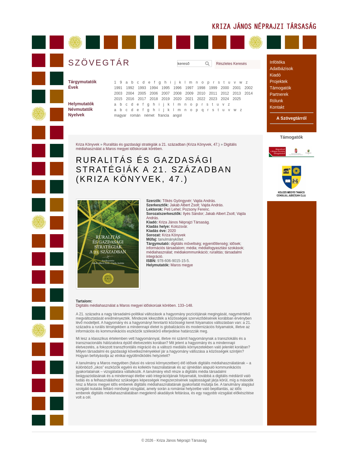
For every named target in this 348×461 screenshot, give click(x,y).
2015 (118, 99)
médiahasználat (159, 252)
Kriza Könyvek (88, 144)
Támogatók (280, 87)
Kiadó (275, 75)
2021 (189, 99)
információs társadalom (165, 248)
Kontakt (277, 107)
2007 (165, 93)
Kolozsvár (179, 226)
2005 (142, 93)
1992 (130, 88)
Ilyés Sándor (193, 214)
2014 (248, 93)
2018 (154, 99)
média (191, 248)
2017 (142, 99)
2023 (213, 99)
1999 (213, 88)
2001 (237, 88)
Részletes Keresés (231, 64)
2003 (118, 93)
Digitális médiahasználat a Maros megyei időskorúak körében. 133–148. (134, 305)
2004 (130, 93)
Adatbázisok (281, 68)
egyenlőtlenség (215, 244)
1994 (154, 88)
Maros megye (182, 265)
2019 (165, 99)
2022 (201, 99)
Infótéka (277, 62)
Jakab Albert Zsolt (184, 205)
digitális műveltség (186, 244)
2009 (189, 93)
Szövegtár (99, 62)
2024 (225, 99)
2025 (237, 99)
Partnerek (279, 94)
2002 (248, 88)
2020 (177, 99)
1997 (189, 88)
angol (177, 115)
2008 (177, 93)
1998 (201, 88)
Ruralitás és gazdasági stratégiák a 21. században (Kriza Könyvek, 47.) (162, 144)
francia (163, 115)
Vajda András (204, 201)
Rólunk (276, 100)
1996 (177, 88)
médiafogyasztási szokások (221, 248)
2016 (130, 99)
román (135, 115)
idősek (235, 244)
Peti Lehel (172, 209)
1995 (165, 88)
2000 (225, 88)
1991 (118, 88)
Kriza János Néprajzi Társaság (184, 222)
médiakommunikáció (190, 252)
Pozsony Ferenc (196, 209)
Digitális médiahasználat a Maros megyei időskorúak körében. (156, 146)
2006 (154, 93)
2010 (201, 93)
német (149, 115)
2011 (213, 93)
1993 (142, 88)
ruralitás (216, 252)
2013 (237, 93)
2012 (225, 93)
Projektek (279, 81)
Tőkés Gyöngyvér (176, 201)
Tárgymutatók (82, 81)
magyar (120, 115)
